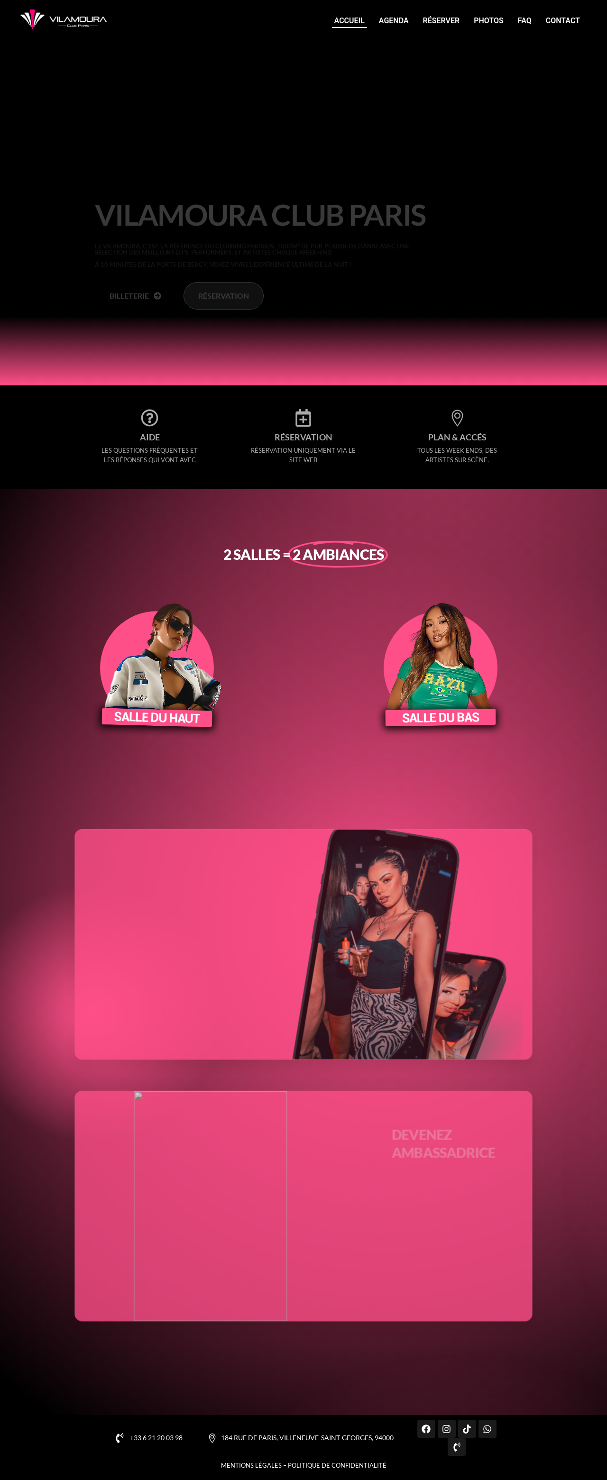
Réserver (441, 20)
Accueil (349, 20)
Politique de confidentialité (337, 1465)
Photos (489, 20)
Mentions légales (251, 1465)
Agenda (394, 20)
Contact (563, 20)
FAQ (525, 20)
